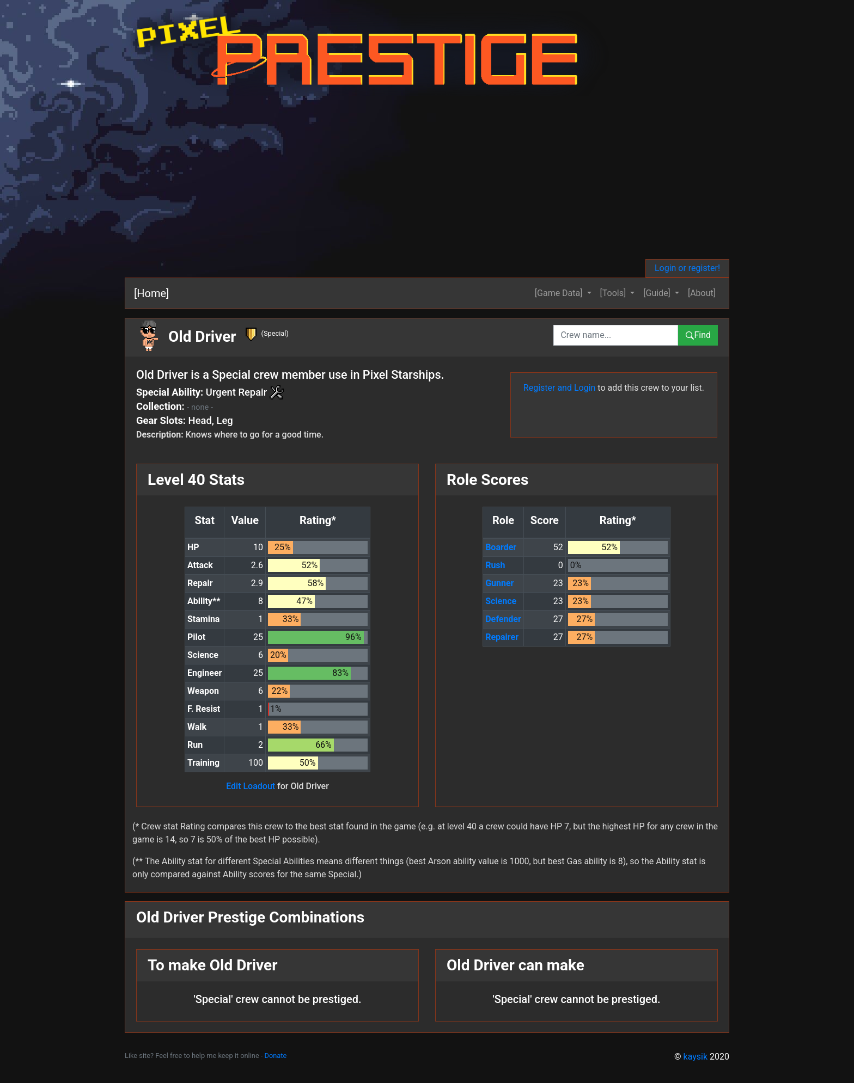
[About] (702, 293)
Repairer (501, 637)
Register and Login (559, 388)
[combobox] (615, 335)
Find (698, 335)
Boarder (500, 547)
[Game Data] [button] (560, 293)
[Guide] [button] (658, 293)
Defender (503, 619)
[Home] (151, 293)
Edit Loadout (250, 786)
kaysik (696, 1056)
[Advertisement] (427, 177)
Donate (276, 1055)
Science (500, 601)
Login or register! (687, 268)
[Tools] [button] (614, 293)
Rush (495, 565)
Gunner (499, 583)
